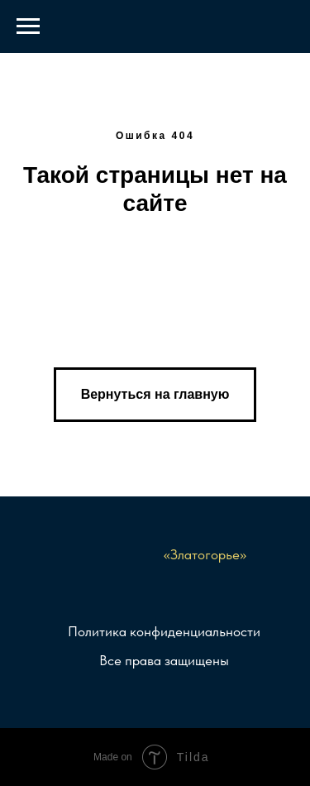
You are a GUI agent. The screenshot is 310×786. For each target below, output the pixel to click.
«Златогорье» (205, 554)
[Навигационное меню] (28, 26)
